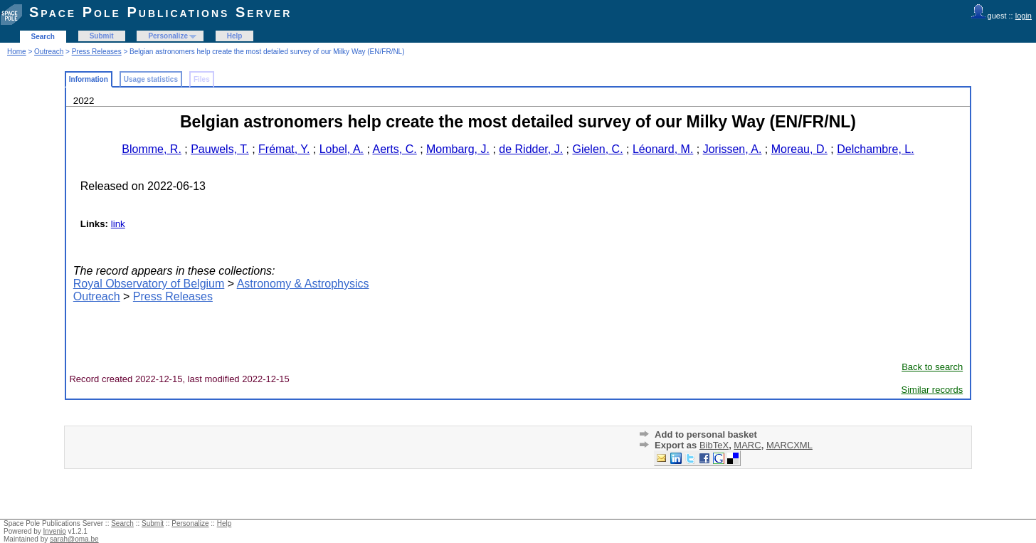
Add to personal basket (706, 434)
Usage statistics (151, 79)
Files (202, 79)
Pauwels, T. (220, 149)
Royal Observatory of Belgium (149, 284)
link (118, 223)
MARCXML (789, 445)
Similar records (932, 389)
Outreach (48, 52)
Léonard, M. (663, 149)
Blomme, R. (151, 149)
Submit (102, 36)
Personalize (168, 36)
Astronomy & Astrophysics (303, 284)
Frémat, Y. (284, 149)
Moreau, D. (799, 149)
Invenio (54, 531)
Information (88, 79)
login (1023, 15)
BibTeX (714, 445)
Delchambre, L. (875, 149)
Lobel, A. (341, 149)
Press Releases (97, 52)
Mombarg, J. (458, 149)
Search (43, 37)
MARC (747, 445)
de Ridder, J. (531, 149)
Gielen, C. (597, 149)
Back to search (932, 367)
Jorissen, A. (732, 149)
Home (16, 52)
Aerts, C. (394, 149)
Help (235, 36)
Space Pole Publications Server (160, 12)
